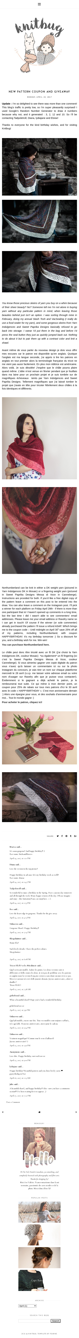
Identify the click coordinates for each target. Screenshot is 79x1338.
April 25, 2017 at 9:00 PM (20, 1060)
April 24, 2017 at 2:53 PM (20, 903)
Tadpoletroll (15, 888)
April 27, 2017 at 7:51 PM (20, 1095)
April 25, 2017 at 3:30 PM (20, 1010)
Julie (11, 1084)
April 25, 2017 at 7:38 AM (20, 989)
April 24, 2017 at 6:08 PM (20, 959)
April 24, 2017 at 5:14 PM (20, 932)
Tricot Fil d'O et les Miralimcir (23, 965)
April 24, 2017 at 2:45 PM (20, 882)
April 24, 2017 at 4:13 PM (20, 917)
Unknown (14, 924)
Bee (11, 909)
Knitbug (32, 1334)
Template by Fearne (47, 1334)
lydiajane (13, 1066)
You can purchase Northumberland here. (26, 644)
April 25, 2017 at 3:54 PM (20, 1027)
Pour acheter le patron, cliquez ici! (22, 702)
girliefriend (14, 995)
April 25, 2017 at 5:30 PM (20, 1045)
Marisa (13, 847)
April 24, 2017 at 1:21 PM (20, 858)
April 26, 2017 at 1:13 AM (20, 1078)
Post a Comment (13, 1102)
